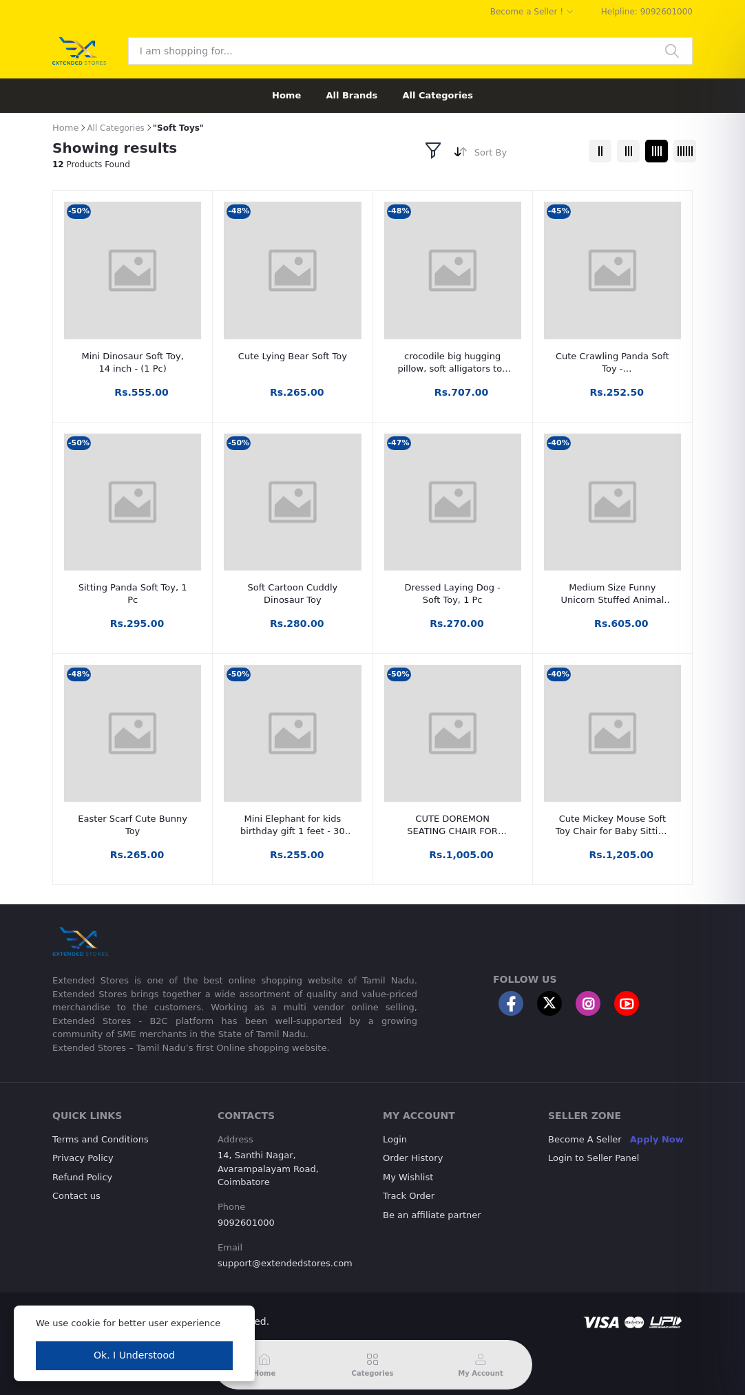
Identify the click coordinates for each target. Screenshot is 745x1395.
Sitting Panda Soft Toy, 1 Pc (132, 593)
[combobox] (526, 155)
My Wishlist (408, 1177)
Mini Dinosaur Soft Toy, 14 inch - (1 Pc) (132, 362)
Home (286, 95)
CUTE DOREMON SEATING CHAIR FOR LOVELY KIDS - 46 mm (452, 825)
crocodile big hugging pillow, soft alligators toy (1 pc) (452, 363)
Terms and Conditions (100, 1139)
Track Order (408, 1196)
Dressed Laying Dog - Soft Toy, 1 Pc (453, 593)
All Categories (437, 95)
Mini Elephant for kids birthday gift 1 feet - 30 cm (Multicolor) (292, 825)
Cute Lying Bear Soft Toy (292, 356)
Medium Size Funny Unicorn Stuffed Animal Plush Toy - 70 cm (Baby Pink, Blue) (613, 594)
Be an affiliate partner (432, 1215)
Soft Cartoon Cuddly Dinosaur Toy (293, 593)
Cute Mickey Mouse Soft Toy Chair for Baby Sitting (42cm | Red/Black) (612, 825)
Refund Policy (82, 1177)
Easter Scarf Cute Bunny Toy (132, 824)
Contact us (76, 1196)
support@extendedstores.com (285, 1263)
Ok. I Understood (134, 1355)
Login (395, 1139)
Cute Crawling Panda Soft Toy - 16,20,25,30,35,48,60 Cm (612, 363)
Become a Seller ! (526, 12)
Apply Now (657, 1139)
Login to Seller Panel (593, 1158)
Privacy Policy (83, 1158)
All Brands (351, 95)
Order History (413, 1158)
